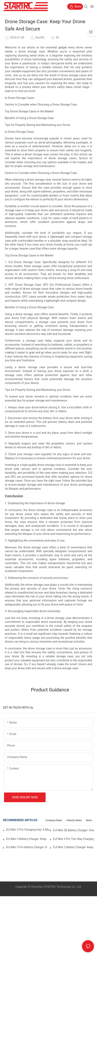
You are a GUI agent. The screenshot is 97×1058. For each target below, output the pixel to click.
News (89, 820)
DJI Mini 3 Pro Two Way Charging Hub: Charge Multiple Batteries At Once (73, 839)
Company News (53, 820)
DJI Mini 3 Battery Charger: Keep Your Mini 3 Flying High (26, 839)
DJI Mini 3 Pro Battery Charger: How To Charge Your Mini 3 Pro (26, 847)
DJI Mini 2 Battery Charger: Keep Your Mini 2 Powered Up (73, 847)
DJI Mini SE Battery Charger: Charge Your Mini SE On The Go (73, 830)
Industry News (74, 820)
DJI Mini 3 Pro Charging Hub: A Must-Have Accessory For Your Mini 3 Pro (28, 829)
